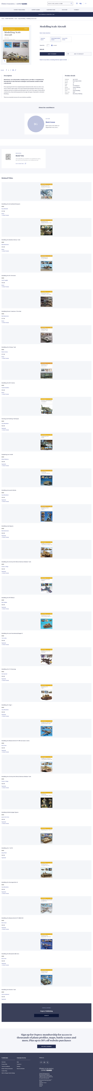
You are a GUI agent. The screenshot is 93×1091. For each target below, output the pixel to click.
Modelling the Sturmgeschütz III (10, 882)
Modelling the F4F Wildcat (8, 597)
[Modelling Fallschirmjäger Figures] (46, 800)
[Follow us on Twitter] (47, 1062)
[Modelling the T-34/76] (46, 836)
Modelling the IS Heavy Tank (9, 347)
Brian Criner (4, 958)
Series (16, 18)
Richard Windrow (5, 459)
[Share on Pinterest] (11, 70)
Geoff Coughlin (5, 280)
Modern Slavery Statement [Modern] (7, 1068)
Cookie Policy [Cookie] (4, 1070)
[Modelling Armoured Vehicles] (46, 478)
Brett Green (50, 122)
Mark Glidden (4, 602)
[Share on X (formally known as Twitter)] (8, 70)
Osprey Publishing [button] (19, 9)
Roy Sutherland (5, 208)
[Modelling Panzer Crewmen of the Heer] (46, 299)
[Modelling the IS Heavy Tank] (46, 335)
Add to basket (52, 54)
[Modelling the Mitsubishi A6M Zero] (46, 941)
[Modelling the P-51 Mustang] (46, 657)
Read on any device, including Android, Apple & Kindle (53, 59)
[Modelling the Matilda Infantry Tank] (46, 227)
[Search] (71, 3)
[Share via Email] (13, 70)
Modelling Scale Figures (7, 526)
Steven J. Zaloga (5, 566)
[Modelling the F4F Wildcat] (46, 585)
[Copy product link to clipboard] (15, 70)
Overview (4, 1062)
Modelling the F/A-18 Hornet (9, 275)
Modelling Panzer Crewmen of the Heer (11, 311)
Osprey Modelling (21, 18)
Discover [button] (64, 9)
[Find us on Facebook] (41, 1062)
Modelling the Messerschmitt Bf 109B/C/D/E (12, 918)
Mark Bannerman (5, 244)
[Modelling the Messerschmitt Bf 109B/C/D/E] (46, 906)
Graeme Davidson (5, 387)
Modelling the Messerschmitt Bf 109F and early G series (15, 740)
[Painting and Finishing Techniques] (46, 406)
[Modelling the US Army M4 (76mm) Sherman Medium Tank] (46, 549)
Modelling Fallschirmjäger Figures (10, 812)
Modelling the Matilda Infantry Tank (11, 239)
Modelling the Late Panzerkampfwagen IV (12, 633)
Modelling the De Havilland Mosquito (11, 204)
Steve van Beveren (5, 994)
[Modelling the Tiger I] (46, 692)
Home (3, 18)
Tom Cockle (4, 638)
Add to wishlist (79, 54)
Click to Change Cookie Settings (8, 1073)
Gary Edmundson (5, 423)
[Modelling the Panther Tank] (46, 977)
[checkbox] (45, 39)
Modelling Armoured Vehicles (9, 490)
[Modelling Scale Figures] (46, 514)
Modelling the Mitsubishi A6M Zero (10, 953)
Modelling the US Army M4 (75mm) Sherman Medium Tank (16, 776)
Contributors (51, 9)
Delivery (18, 1066)
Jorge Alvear (4, 852)
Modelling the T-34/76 (7, 848)
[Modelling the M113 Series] (46, 370)
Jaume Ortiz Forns (5, 817)
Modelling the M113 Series (8, 383)
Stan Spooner (4, 674)
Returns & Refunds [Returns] (20, 1068)
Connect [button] (76, 9)
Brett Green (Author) (45, 33)
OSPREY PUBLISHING (9, 18)
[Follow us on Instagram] (44, 1062)
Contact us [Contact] (19, 1064)
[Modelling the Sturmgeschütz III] (46, 870)
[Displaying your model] (46, 442)
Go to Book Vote (20, 163)
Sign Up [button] (46, 1015)
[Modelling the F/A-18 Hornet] (46, 263)
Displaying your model (7, 454)
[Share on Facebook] (6, 70)
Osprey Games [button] (36, 9)
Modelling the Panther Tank (9, 989)
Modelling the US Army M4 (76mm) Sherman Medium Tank (16, 561)
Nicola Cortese (5, 352)
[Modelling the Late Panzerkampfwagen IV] (46, 621)
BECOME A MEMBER (46, 1046)
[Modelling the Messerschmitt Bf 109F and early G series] (46, 728)
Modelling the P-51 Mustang (9, 669)
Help (18, 1062)
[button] (80, 3)
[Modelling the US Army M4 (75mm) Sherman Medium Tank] (46, 764)
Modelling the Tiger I (7, 705)
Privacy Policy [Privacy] (4, 1064)
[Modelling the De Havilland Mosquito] (46, 192)
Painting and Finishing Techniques (10, 418)
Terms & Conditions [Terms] (6, 1066)
